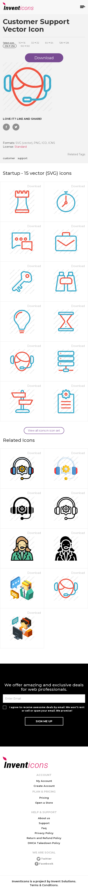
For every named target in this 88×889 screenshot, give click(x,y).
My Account (44, 780)
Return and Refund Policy (44, 838)
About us (44, 818)
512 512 (25, 46)
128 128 (64, 42)
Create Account (44, 785)
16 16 (22, 42)
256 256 (10, 46)
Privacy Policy (44, 833)
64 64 (49, 42)
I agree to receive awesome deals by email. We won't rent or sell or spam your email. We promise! (46, 709)
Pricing (44, 797)
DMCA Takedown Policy (44, 842)
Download (34, 186)
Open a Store (44, 802)
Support (22, 158)
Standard (21, 146)
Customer (9, 158)
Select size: (8, 42)
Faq (44, 828)
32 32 (35, 42)
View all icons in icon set (44, 430)
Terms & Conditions (44, 885)
